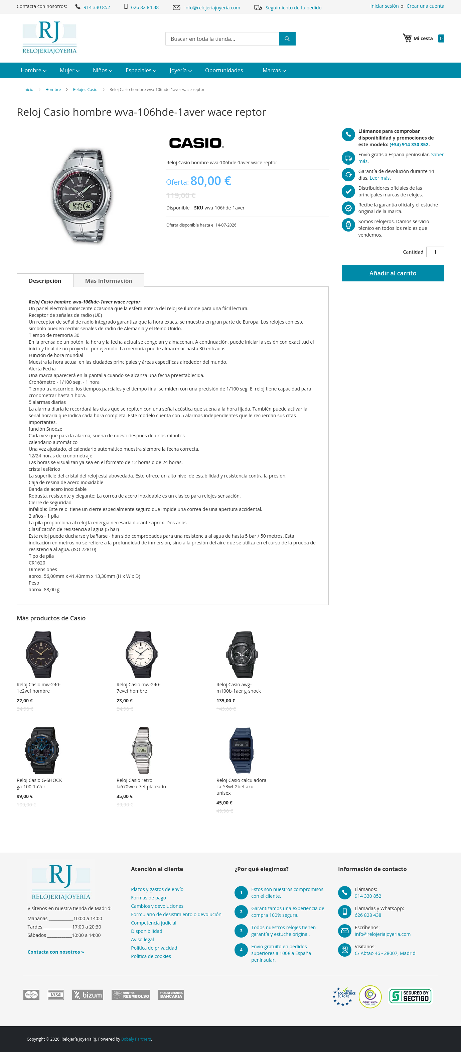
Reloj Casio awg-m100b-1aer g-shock (238, 687)
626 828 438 (368, 915)
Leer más (380, 178)
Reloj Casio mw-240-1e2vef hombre (38, 687)
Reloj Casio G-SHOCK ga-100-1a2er (39, 783)
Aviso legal (142, 939)
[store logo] (50, 37)
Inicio (28, 89)
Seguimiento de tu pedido (288, 7)
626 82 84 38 (141, 7)
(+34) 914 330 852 (409, 144)
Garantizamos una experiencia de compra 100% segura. (287, 911)
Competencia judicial (153, 922)
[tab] (45, 280)
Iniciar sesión (384, 6)
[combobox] (230, 39)
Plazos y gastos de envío (157, 889)
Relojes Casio (85, 89)
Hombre (53, 89)
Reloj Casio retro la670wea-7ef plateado (141, 783)
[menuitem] (33, 70)
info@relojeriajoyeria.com (206, 7)
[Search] (287, 39)
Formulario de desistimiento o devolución (176, 914)
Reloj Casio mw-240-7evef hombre (138, 687)
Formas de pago (148, 897)
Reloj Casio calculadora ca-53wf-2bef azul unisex (241, 786)
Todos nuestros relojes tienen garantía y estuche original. (283, 930)
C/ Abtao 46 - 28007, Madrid (385, 953)
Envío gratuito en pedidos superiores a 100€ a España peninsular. (281, 953)
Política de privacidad (154, 948)
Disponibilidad (146, 931)
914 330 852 (92, 6)
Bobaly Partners (136, 1039)
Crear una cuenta (425, 6)
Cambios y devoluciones (157, 906)
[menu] (230, 70)
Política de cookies (151, 956)
